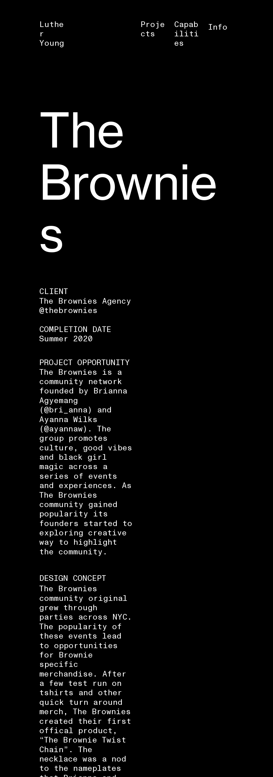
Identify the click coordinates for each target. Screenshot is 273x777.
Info (217, 27)
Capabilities (186, 34)
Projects (152, 29)
